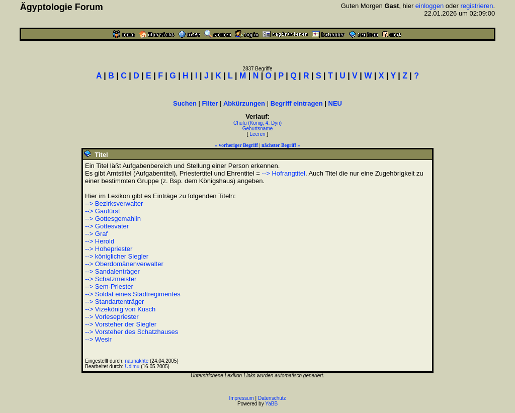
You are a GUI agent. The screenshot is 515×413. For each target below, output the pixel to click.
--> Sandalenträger (112, 271)
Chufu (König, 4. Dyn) (257, 123)
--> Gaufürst (102, 211)
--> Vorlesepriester (112, 316)
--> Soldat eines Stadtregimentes (133, 294)
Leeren (257, 134)
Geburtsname (257, 128)
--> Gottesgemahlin (113, 218)
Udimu (132, 366)
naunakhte (137, 361)
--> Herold (99, 241)
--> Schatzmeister (110, 279)
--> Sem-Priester (109, 286)
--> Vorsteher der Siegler (120, 324)
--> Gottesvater (107, 226)
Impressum (241, 398)
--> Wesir (98, 339)
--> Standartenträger (114, 301)
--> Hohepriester (108, 249)
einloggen (429, 6)
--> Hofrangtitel (283, 173)
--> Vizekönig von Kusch (120, 309)
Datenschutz (272, 398)
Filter (210, 103)
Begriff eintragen (297, 103)
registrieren (477, 6)
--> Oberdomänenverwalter (124, 264)
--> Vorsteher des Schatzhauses (131, 332)
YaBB (271, 403)
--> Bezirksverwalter (114, 203)
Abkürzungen (244, 103)
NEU (335, 103)
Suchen (185, 103)
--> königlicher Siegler (116, 256)
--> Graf (96, 233)
